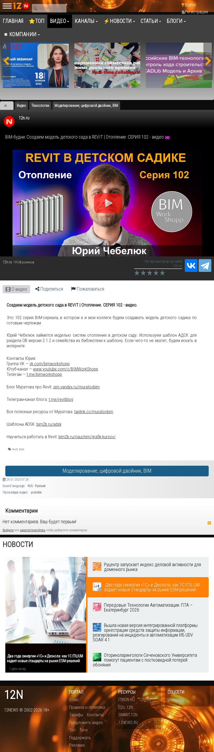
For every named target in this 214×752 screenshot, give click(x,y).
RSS (209, 523)
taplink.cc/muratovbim (93, 411)
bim (21, 449)
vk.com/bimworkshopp (50, 363)
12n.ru (24, 117)
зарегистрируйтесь (32, 530)
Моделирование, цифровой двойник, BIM (107, 471)
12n (13, 695)
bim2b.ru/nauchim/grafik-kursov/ (87, 436)
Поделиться (49, 289)
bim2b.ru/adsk (48, 424)
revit (15, 449)
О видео (16, 289)
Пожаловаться (87, 289)
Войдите (8, 530)
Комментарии (21, 511)
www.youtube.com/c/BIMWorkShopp (65, 369)
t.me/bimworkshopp (44, 374)
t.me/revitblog (61, 399)
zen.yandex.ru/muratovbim (76, 386)
